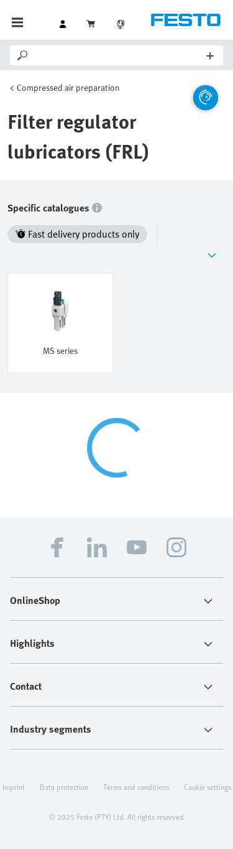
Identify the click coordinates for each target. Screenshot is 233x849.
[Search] (118, 55)
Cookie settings (207, 786)
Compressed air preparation (68, 87)
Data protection (64, 786)
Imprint (13, 786)
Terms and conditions (136, 786)
